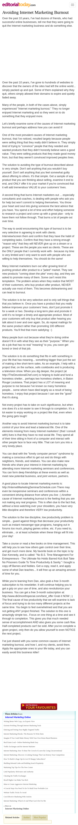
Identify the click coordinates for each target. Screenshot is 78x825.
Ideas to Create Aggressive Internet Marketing (20, 784)
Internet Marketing (10, 751)
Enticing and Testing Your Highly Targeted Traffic (21, 730)
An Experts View (28, 721)
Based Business (51, 738)
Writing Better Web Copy (13, 721)
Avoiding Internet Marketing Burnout (35, 12)
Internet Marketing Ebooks (13, 734)
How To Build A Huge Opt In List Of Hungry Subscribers (24, 759)
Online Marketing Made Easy (27, 742)
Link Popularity (9, 772)
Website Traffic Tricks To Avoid (15, 793)
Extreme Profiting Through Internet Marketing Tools (22, 726)
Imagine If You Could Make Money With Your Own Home (25, 738)
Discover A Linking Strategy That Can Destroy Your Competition (41, 755)
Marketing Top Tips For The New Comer (18, 767)
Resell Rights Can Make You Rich (16, 780)
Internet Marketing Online (18, 717)
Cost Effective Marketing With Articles (17, 797)
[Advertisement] (27, 52)
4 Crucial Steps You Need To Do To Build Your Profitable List (26, 788)
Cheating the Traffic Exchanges (15, 776)
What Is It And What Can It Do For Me (32, 801)
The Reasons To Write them (34, 734)
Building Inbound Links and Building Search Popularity (23, 763)
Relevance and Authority (24, 772)
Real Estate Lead (10, 742)
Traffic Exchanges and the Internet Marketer (19, 747)
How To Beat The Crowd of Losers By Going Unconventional (40, 751)
